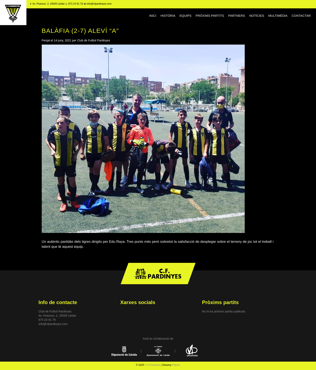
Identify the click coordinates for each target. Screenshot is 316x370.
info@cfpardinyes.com (99, 3)
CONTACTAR (301, 15)
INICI (152, 15)
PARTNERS (236, 15)
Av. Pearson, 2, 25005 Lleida (48, 3)
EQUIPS (185, 15)
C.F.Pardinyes (152, 365)
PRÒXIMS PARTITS (210, 15)
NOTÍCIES (256, 15)
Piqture (176, 365)
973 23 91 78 (75, 3)
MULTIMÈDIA (277, 15)
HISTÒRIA (167, 15)
